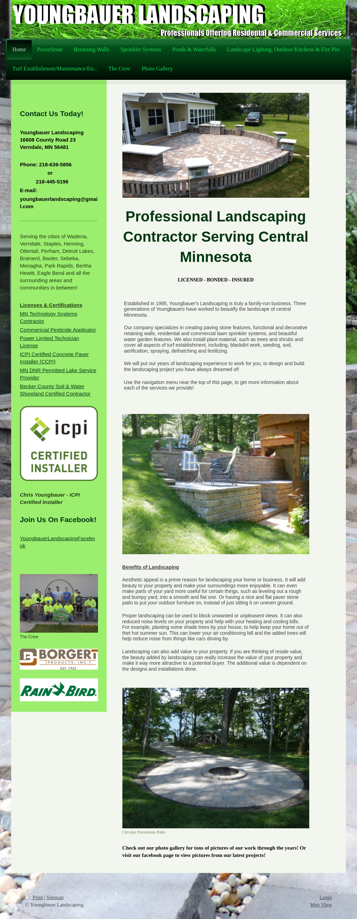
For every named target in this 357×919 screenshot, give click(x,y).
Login (325, 897)
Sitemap (54, 897)
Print (34, 897)
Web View (321, 904)
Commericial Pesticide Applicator (58, 330)
